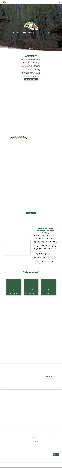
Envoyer (56, 455)
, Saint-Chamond (14, 415)
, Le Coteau (25, 413)
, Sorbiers (25, 416)
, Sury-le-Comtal (30, 416)
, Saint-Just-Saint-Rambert (49, 415)
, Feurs (34, 412)
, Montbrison (39, 413)
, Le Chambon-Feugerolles (17, 413)
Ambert (9, 412)
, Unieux (39, 416)
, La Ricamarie (50, 412)
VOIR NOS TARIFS (48, 376)
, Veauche (43, 416)
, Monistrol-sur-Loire (32, 413)
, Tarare (35, 416)
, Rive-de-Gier (49, 413)
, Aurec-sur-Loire (29, 412)
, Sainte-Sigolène (19, 416)
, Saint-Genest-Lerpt (28, 415)
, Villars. (46, 416)
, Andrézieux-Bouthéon (21, 412)
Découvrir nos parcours (31, 79)
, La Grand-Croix (43, 412)
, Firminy (38, 412)
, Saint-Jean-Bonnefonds (38, 415)
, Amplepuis (13, 412)
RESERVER (31, 213)
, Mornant (44, 413)
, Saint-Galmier (21, 415)
